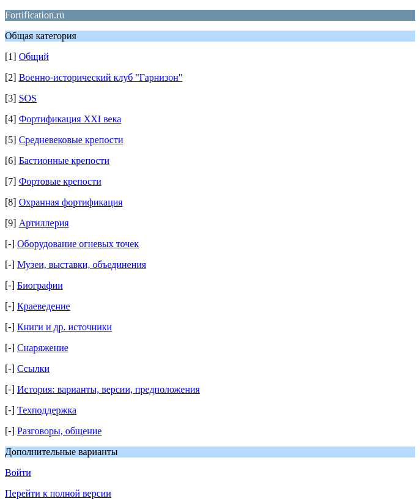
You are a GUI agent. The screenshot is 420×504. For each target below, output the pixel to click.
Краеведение (43, 306)
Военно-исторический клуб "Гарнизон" (101, 77)
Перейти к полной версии (58, 493)
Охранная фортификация (71, 202)
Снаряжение (42, 348)
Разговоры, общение (59, 431)
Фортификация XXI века (70, 119)
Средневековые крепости (71, 140)
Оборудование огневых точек (78, 244)
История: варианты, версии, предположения (108, 389)
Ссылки (33, 368)
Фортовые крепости (60, 181)
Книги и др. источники (64, 327)
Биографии (40, 285)
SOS (28, 98)
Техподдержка (46, 410)
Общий (34, 56)
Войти (18, 472)
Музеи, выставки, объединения (81, 264)
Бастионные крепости (64, 160)
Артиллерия (44, 223)
